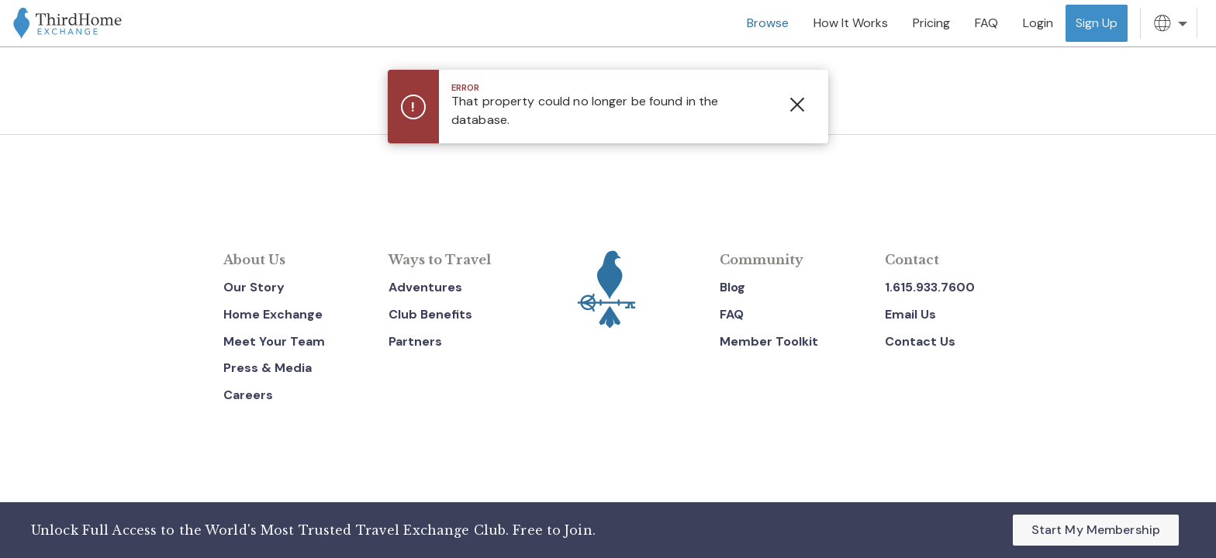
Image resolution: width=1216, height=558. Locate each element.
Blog (732, 287)
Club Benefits (430, 314)
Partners (415, 341)
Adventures (425, 287)
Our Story (254, 287)
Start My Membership (1095, 530)
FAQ (732, 314)
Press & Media (267, 368)
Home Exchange (273, 314)
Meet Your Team (274, 341)
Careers (248, 395)
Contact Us (920, 341)
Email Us (910, 314)
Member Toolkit (769, 341)
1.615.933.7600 (930, 287)
